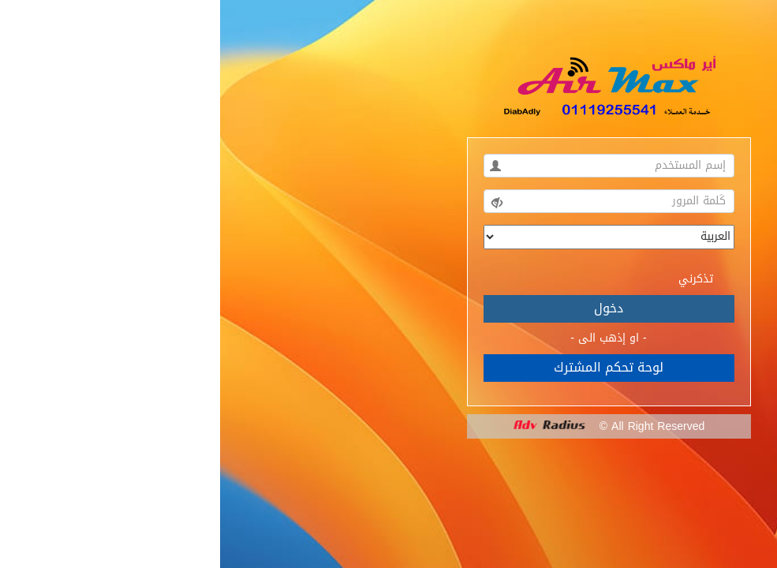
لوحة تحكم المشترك (388, 367)
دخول (388, 308)
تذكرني (486, 278)
